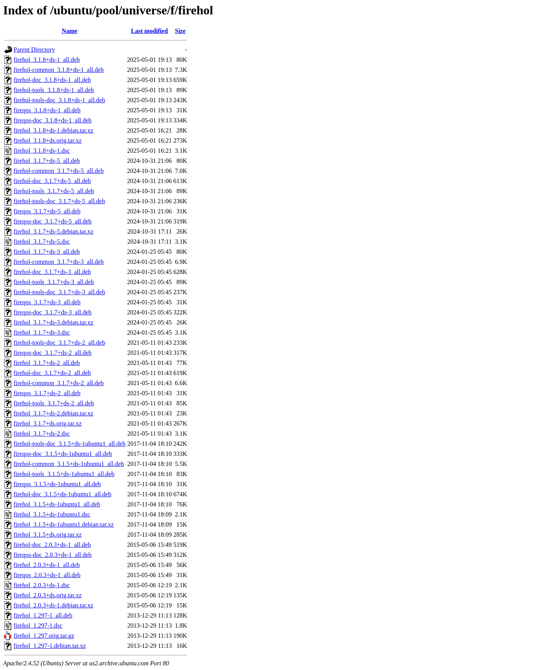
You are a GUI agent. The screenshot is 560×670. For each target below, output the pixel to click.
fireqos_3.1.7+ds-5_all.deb (47, 211)
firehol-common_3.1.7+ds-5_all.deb (59, 171)
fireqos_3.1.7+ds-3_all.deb (47, 302)
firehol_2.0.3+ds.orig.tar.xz (48, 595)
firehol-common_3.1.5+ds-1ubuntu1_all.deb (69, 464)
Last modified (149, 31)
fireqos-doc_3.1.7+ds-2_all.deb (53, 352)
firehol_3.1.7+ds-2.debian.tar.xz (53, 413)
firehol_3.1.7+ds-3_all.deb (47, 251)
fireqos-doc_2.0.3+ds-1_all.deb (53, 554)
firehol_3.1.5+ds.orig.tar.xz (48, 534)
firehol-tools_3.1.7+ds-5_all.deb (54, 191)
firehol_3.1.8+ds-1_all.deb (47, 59)
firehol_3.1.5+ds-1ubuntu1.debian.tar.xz (64, 524)
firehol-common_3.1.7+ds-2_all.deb (59, 383)
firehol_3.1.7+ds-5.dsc (42, 241)
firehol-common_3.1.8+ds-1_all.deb (59, 69)
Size (180, 31)
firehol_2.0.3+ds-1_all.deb (47, 565)
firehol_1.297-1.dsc (38, 625)
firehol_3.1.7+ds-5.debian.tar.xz (53, 231)
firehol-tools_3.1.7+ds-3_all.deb (54, 282)
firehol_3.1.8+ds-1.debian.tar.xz (53, 130)
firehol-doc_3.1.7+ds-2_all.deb (52, 373)
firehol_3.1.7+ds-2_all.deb (47, 362)
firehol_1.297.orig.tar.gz (44, 635)
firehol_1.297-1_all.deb (43, 615)
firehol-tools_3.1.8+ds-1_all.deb (54, 90)
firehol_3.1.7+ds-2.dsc (42, 433)
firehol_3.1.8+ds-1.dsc (42, 150)
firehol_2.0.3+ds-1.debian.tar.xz (53, 605)
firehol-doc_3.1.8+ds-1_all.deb (52, 80)
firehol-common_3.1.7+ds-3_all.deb (59, 261)
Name (69, 31)
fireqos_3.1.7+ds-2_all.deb (47, 393)
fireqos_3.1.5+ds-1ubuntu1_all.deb (57, 484)
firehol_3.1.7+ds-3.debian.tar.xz (53, 322)
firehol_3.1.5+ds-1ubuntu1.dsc (52, 514)
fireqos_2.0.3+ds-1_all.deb (47, 575)
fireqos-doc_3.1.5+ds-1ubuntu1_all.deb (63, 453)
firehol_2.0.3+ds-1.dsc (42, 585)
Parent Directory (34, 49)
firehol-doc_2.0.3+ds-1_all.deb (52, 544)
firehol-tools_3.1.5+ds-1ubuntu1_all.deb (64, 474)
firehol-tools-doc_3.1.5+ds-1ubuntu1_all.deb (70, 443)
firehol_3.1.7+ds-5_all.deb (47, 160)
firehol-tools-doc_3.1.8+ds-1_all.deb (59, 100)
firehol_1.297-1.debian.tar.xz (50, 645)
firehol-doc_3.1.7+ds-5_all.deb (52, 181)
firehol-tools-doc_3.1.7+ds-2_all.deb (59, 342)
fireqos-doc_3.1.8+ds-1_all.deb (53, 120)
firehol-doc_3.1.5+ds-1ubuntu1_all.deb (62, 494)
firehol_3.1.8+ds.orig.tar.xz (48, 140)
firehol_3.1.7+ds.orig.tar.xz (48, 423)
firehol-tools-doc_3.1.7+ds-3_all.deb (59, 292)
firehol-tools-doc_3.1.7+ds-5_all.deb (59, 201)
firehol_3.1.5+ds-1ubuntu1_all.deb (57, 504)
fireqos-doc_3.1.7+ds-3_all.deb (53, 312)
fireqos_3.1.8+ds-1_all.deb (47, 110)
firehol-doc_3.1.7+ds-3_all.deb (52, 272)
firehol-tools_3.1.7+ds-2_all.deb (54, 403)
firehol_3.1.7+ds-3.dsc (42, 332)
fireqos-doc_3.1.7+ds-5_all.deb (53, 221)
